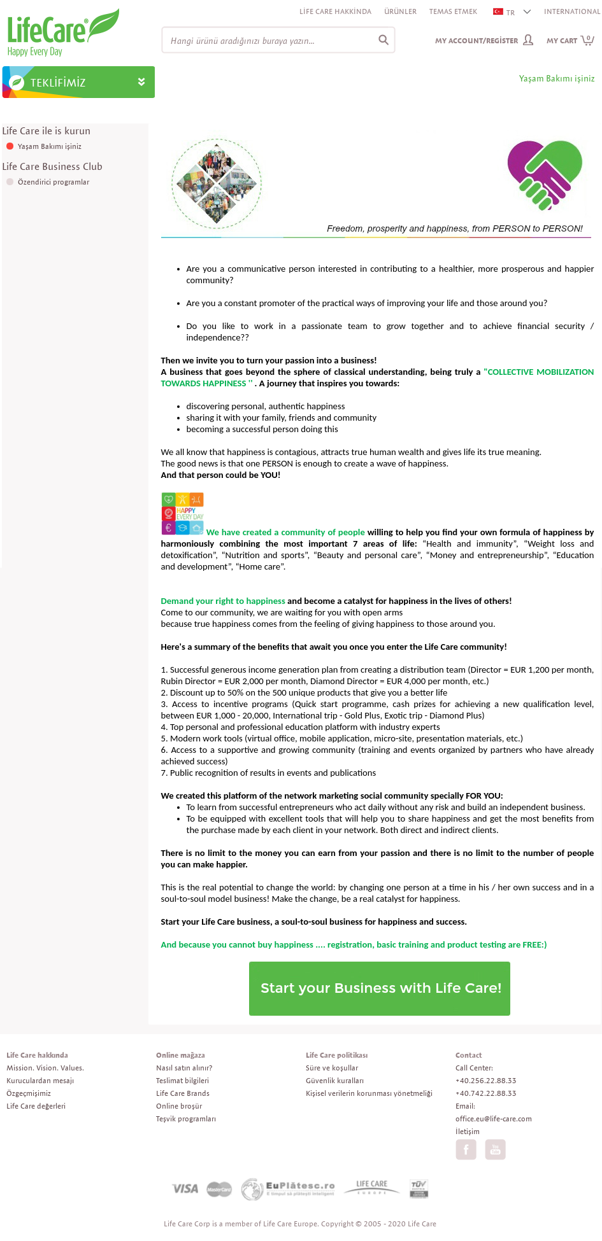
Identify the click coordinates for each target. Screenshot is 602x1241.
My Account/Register (476, 40)
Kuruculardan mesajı (40, 1080)
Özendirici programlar (53, 181)
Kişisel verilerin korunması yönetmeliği (369, 1093)
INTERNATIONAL (572, 11)
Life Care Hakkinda (335, 11)
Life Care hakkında (37, 1055)
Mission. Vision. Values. (45, 1067)
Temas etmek (453, 11)
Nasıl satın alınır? (184, 1067)
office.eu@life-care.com (493, 1118)
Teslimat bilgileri (182, 1080)
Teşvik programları (186, 1118)
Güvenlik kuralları (335, 1080)
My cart (571, 40)
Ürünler (400, 11)
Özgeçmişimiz (28, 1093)
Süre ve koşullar (332, 1067)
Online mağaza (180, 1055)
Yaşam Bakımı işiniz (50, 146)
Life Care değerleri (36, 1106)
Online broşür (179, 1106)
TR (504, 12)
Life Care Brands (183, 1093)
